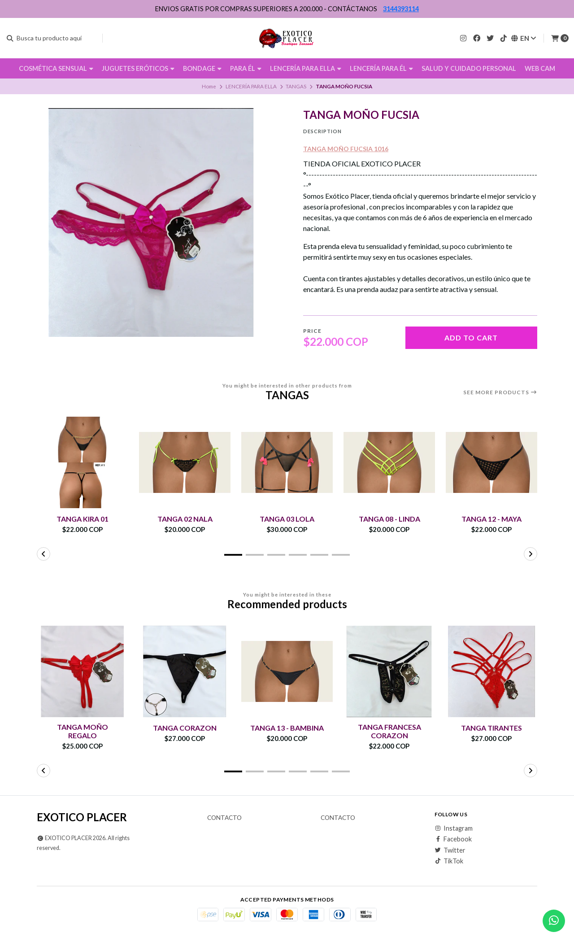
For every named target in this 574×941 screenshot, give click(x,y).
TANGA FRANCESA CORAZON (389, 731)
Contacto (224, 818)
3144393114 (401, 9)
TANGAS (296, 86)
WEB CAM (540, 68)
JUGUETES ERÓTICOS (138, 68)
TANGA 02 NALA (185, 518)
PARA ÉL (245, 68)
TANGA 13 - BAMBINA (287, 727)
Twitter (450, 850)
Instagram (454, 828)
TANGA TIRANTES (491, 727)
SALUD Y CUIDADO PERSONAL (469, 68)
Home (209, 86)
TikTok (449, 861)
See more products (500, 392)
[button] (233, 555)
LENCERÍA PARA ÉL (381, 68)
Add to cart (471, 337)
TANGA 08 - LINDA (389, 518)
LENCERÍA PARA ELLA (305, 68)
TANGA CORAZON (185, 727)
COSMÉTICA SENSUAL (56, 68)
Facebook (453, 839)
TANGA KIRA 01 (83, 518)
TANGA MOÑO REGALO (82, 731)
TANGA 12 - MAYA (491, 518)
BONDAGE (202, 68)
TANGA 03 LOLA (287, 518)
